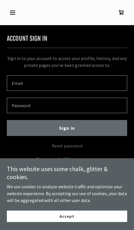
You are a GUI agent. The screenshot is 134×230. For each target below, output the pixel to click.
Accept (67, 224)
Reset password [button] (67, 146)
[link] (121, 12)
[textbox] (67, 83)
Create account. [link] (83, 159)
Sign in (67, 128)
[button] (16, 12)
